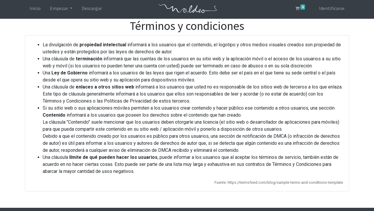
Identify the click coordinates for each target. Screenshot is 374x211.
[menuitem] (35, 9)
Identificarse (331, 8)
